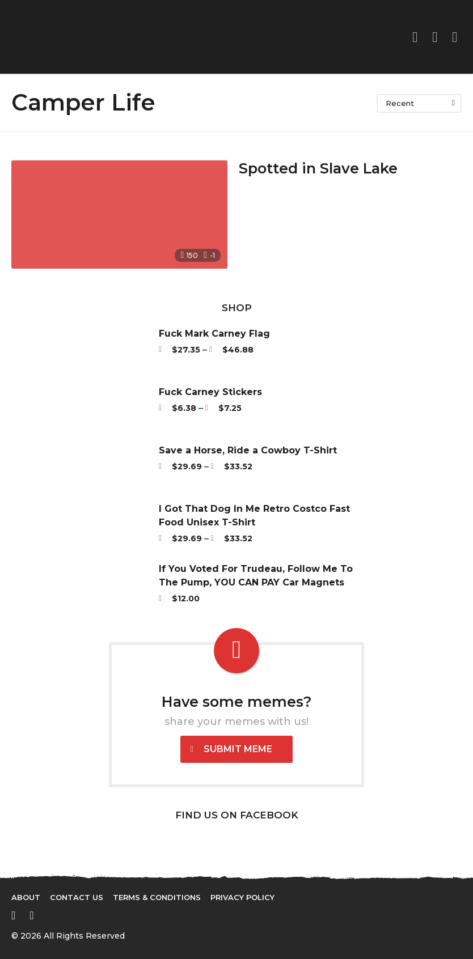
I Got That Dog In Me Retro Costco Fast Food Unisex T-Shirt (254, 515)
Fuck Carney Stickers (210, 392)
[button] (435, 37)
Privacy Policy (242, 897)
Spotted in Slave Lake (320, 168)
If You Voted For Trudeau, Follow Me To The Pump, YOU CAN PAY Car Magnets (256, 575)
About (25, 897)
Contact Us (76, 897)
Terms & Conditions (157, 897)
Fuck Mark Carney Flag (214, 333)
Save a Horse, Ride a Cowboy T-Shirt (248, 450)
